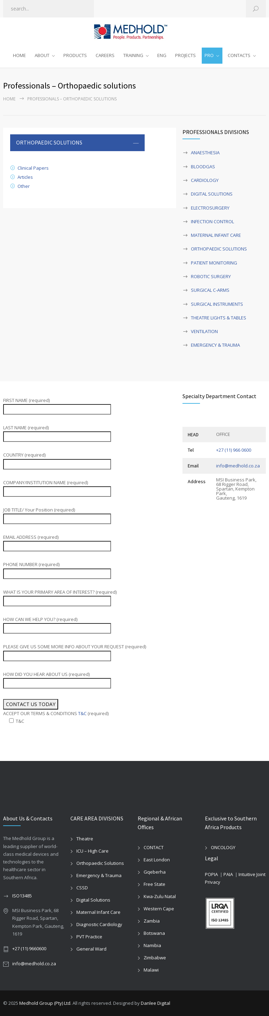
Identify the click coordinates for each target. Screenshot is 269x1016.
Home (9, 99)
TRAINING (133, 55)
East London (157, 859)
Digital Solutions (93, 900)
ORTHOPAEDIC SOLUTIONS (219, 249)
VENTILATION (204, 331)
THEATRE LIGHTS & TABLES (218, 318)
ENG (161, 55)
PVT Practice (89, 936)
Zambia (152, 921)
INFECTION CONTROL (212, 221)
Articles (25, 177)
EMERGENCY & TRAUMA (215, 345)
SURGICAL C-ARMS (210, 290)
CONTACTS (239, 55)
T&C (82, 713)
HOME (19, 55)
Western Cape (159, 908)
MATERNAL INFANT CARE (216, 235)
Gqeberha (155, 872)
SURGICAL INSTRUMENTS (217, 304)
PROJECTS (185, 55)
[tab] (77, 142)
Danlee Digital (155, 1003)
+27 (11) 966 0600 (233, 450)
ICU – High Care (92, 851)
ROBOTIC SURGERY (211, 276)
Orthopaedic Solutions (100, 863)
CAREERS (105, 55)
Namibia (152, 945)
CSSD (82, 887)
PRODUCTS (75, 55)
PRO (209, 55)
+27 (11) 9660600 (29, 948)
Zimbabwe (155, 957)
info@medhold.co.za (238, 466)
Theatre (84, 838)
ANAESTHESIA (205, 152)
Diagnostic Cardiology (99, 924)
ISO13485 (22, 895)
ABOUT (42, 55)
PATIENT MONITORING (214, 263)
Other (24, 186)
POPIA (211, 874)
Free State (154, 884)
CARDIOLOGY (205, 180)
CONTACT (154, 847)
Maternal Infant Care (98, 912)
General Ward (91, 949)
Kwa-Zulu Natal (160, 896)
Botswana (154, 933)
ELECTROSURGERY (210, 208)
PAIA (228, 874)
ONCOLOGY (223, 847)
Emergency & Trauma (99, 875)
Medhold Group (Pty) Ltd (44, 1003)
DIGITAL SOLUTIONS (212, 194)
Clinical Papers (33, 168)
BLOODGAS (203, 166)
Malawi (151, 970)
